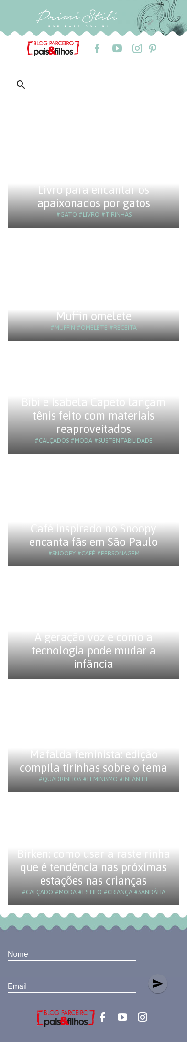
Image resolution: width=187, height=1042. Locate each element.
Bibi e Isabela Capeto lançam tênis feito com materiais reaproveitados (93, 415)
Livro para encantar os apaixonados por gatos (93, 196)
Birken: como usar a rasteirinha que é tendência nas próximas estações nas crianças (93, 867)
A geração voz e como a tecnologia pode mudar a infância (94, 650)
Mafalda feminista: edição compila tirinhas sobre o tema (93, 761)
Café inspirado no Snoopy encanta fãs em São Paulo (93, 535)
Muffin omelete (94, 316)
